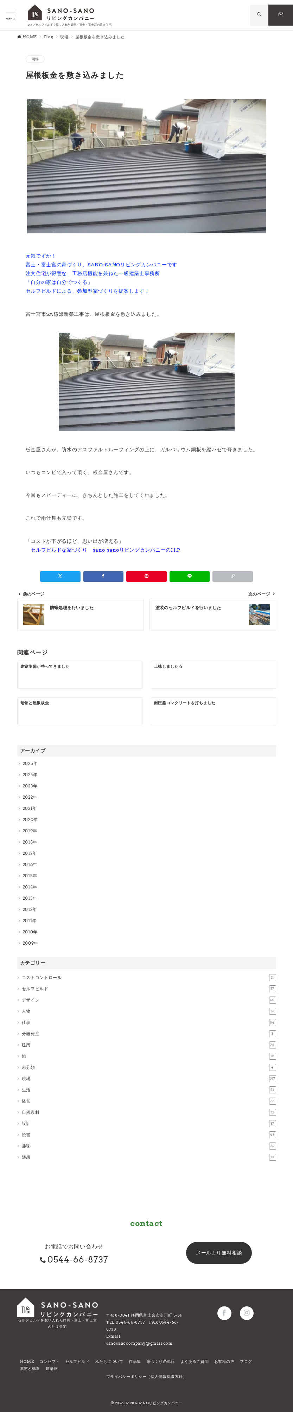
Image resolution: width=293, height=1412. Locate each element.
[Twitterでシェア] (60, 576)
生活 (149, 1089)
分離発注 (149, 1033)
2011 (27, 920)
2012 (28, 909)
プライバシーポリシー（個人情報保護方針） (146, 1376)
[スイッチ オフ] (259, 15)
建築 (149, 1044)
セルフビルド (149, 988)
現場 (35, 59)
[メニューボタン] (10, 15)
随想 (149, 1157)
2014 (28, 887)
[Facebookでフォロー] (224, 1313)
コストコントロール (149, 977)
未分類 (149, 1067)
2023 (28, 785)
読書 (149, 1134)
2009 (28, 943)
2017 (28, 853)
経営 (149, 1101)
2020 (28, 819)
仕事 (149, 1022)
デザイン (149, 1000)
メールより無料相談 (219, 1253)
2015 (28, 875)
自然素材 (149, 1112)
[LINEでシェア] (190, 576)
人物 (149, 1011)
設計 (149, 1123)
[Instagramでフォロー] (247, 1313)
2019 (28, 830)
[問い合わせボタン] (280, 15)
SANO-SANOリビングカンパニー (153, 1403)
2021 (28, 808)
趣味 (149, 1146)
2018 (28, 842)
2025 (28, 763)
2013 (28, 898)
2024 (28, 774)
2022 (28, 797)
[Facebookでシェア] (103, 576)
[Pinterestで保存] (146, 576)
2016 (28, 864)
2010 (28, 931)
